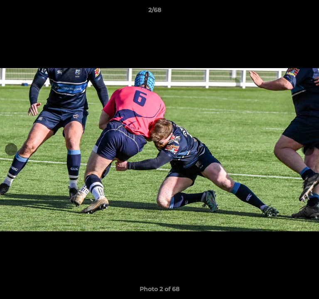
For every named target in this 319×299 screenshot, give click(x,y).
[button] (289, 12)
